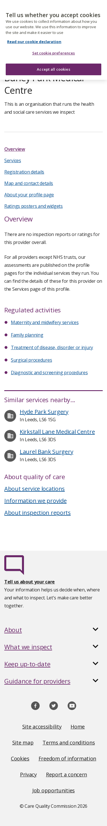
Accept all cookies (53, 65)
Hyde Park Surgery (44, 412)
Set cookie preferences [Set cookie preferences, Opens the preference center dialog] (53, 49)
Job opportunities (53, 790)
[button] (53, 630)
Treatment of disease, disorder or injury (52, 347)
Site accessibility (42, 726)
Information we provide (35, 500)
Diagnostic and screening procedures (49, 372)
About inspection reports (37, 512)
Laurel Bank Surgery (46, 451)
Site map (23, 742)
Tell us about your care (29, 582)
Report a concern (66, 774)
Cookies (20, 758)
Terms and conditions (69, 742)
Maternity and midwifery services (44, 322)
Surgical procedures (31, 360)
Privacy (28, 774)
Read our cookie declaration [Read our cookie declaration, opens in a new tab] (34, 38)
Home (77, 726)
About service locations (34, 489)
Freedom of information (67, 758)
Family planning (27, 335)
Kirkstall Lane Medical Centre (57, 432)
